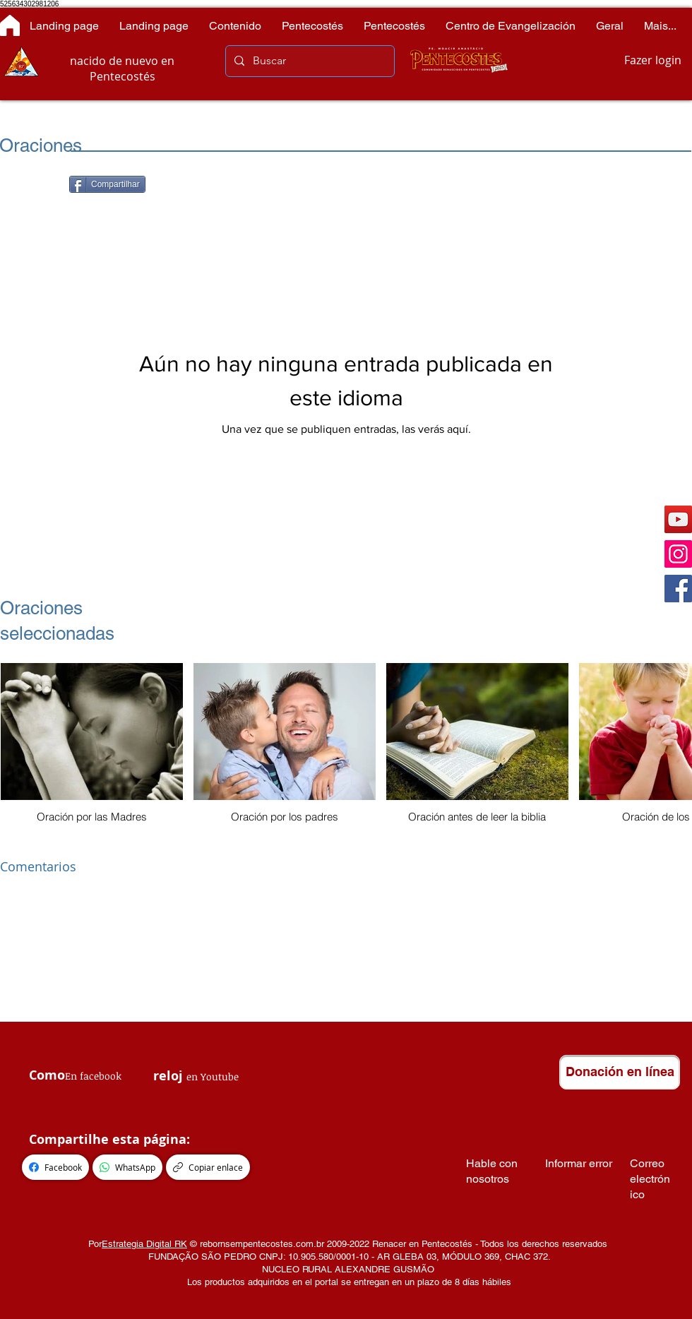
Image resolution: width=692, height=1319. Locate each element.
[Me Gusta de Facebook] (34, 186)
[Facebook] (678, 588)
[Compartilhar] (107, 184)
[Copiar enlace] (208, 1167)
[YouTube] (678, 519)
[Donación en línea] (619, 1072)
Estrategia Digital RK (144, 1244)
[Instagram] (678, 554)
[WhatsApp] (127, 1167)
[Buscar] (308, 61)
